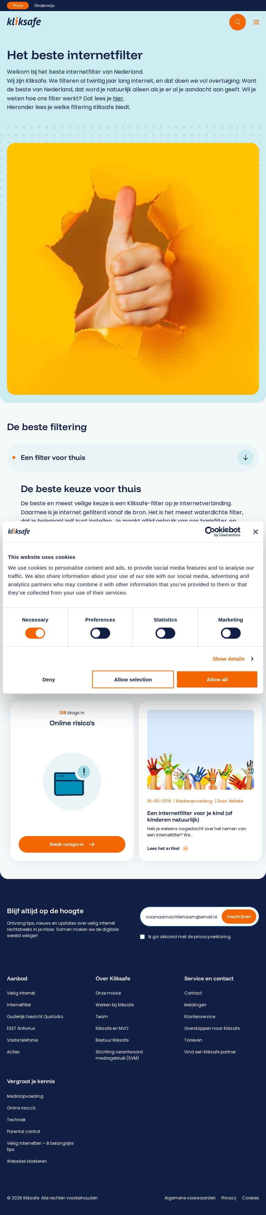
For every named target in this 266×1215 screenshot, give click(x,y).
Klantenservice (199, 1016)
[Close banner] (255, 531)
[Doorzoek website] (237, 22)
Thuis (17, 5)
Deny (48, 679)
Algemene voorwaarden (190, 1198)
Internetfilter (19, 1005)
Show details (229, 658)
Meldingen (195, 1005)
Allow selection (133, 679)
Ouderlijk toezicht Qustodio (35, 1016)
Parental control (23, 1131)
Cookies (250, 1198)
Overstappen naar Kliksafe (212, 1028)
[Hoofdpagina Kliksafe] (24, 22)
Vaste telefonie (22, 1040)
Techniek (16, 1120)
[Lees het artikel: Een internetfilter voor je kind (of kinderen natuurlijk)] (149, 848)
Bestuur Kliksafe (112, 1040)
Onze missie (108, 993)
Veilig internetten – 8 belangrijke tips (40, 1146)
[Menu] (256, 22)
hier (118, 98)
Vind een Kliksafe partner (210, 1052)
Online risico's (21, 1108)
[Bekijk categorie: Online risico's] (117, 844)
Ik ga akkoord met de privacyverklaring (189, 937)
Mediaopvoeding (176, 801)
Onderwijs (44, 5)
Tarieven (193, 1040)
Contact (193, 993)
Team (102, 1016)
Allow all (217, 679)
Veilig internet (21, 993)
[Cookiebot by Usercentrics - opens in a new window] (210, 531)
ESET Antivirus (21, 1028)
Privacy (229, 1198)
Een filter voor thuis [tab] (137, 457)
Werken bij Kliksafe (115, 1005)
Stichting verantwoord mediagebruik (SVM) (119, 1055)
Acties (13, 1052)
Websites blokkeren (27, 1161)
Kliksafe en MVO (112, 1028)
